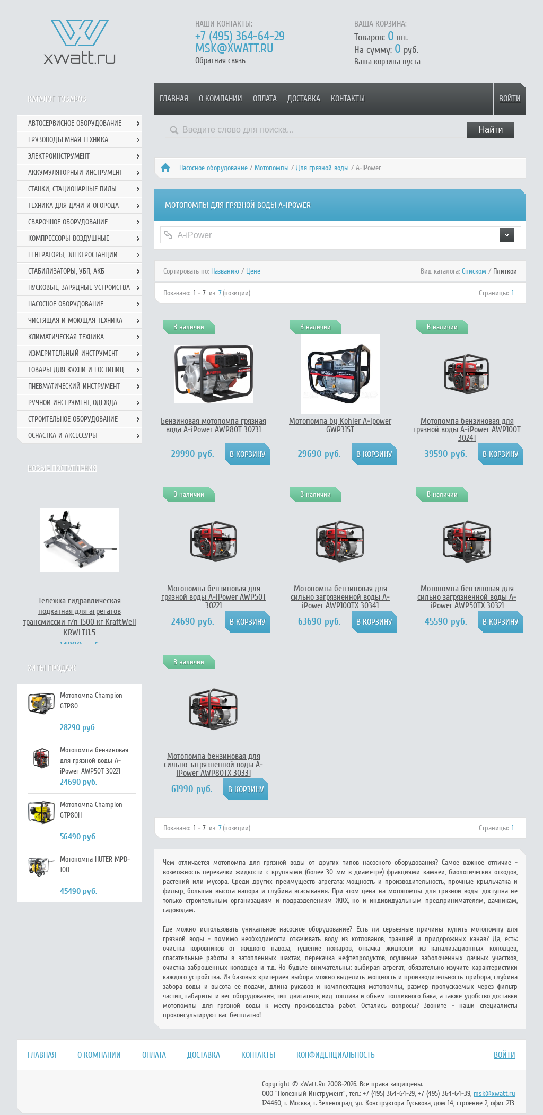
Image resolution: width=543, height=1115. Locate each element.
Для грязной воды (322, 167)
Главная (174, 98)
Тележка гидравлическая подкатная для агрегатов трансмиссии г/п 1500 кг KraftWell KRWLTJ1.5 (79, 616)
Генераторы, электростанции (73, 254)
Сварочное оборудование (68, 221)
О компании (220, 98)
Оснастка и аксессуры (63, 435)
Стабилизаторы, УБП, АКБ (66, 271)
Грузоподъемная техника (68, 139)
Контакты (348, 98)
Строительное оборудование (73, 419)
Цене (253, 271)
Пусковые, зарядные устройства (79, 287)
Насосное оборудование (213, 167)
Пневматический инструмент (74, 386)
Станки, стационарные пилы (72, 189)
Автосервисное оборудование (74, 123)
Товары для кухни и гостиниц (76, 369)
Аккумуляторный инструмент (75, 172)
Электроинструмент (59, 156)
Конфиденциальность (335, 1055)
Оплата (265, 98)
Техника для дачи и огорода (73, 205)
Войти (510, 98)
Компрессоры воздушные (68, 238)
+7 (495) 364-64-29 (240, 36)
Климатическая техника (66, 336)
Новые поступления (62, 468)
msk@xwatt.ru (234, 48)
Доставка (303, 98)
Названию (225, 271)
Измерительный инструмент (73, 353)
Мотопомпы (272, 167)
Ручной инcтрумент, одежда (72, 402)
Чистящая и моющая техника (75, 320)
